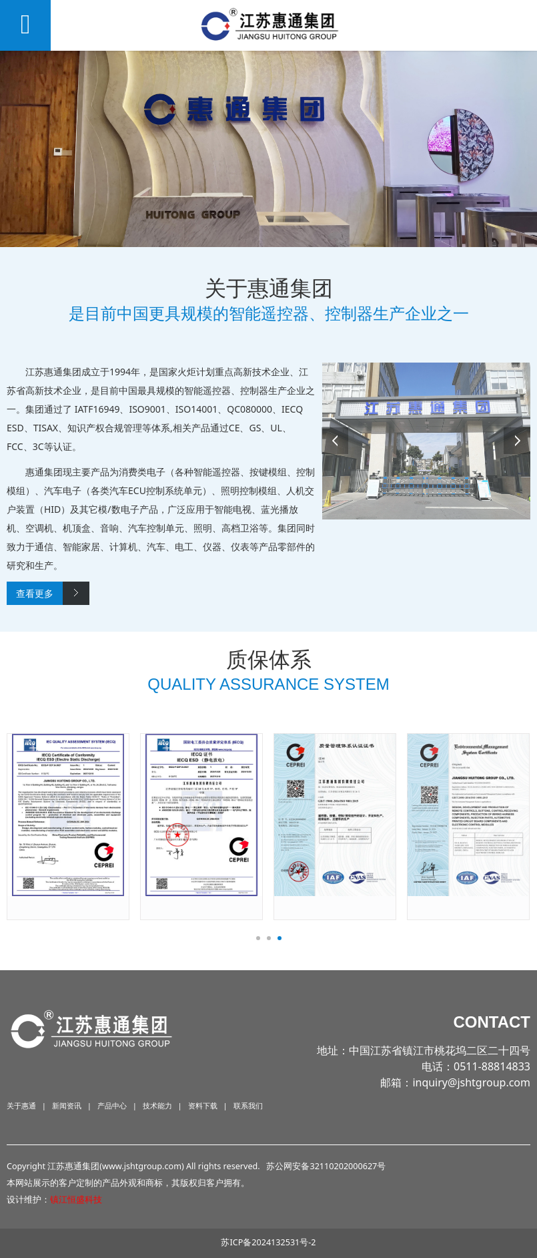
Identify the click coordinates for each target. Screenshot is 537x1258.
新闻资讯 (66, 1105)
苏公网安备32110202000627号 (326, 1166)
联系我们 (248, 1105)
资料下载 (202, 1105)
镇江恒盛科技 (76, 1199)
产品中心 (112, 1105)
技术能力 (157, 1105)
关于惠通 (21, 1105)
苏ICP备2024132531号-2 (268, 1242)
